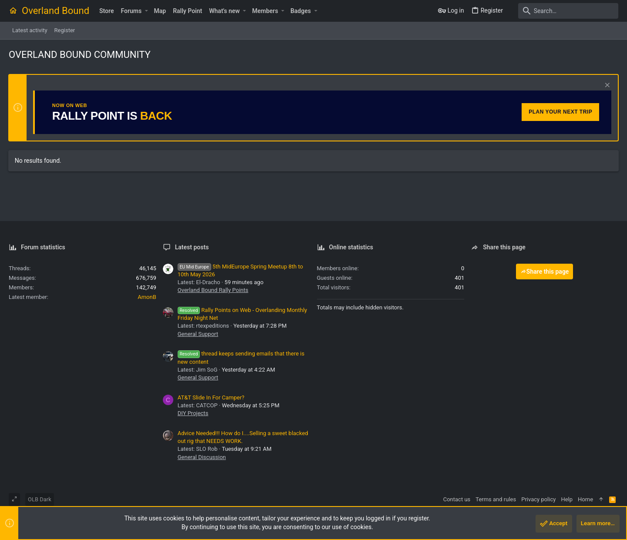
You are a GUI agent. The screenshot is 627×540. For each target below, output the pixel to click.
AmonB (147, 297)
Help (567, 499)
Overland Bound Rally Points (213, 290)
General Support (198, 334)
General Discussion (202, 457)
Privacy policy (538, 499)
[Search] (563, 11)
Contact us (457, 499)
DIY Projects (193, 413)
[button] (146, 11)
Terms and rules (495, 499)
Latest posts (192, 247)
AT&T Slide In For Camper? (211, 397)
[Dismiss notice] (606, 86)
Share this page (544, 271)
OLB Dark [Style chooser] (39, 499)
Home (585, 499)
